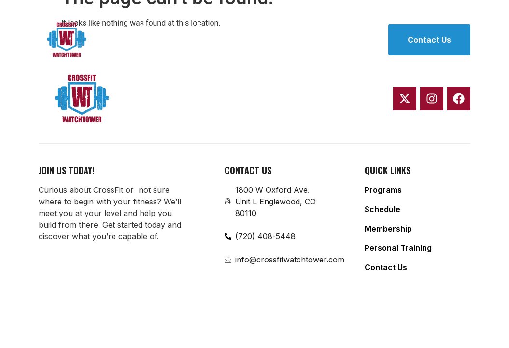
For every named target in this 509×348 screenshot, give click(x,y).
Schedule (216, 27)
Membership (277, 27)
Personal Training (175, 52)
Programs (159, 27)
